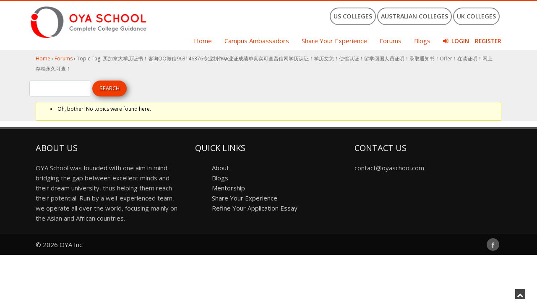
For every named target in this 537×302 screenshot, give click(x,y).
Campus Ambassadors (256, 40)
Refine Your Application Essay (254, 208)
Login (460, 41)
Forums (390, 40)
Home (203, 40)
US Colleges (353, 16)
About (220, 168)
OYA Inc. (71, 244)
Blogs (422, 40)
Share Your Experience (334, 40)
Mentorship (228, 188)
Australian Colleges (414, 16)
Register (488, 41)
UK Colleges (476, 16)
